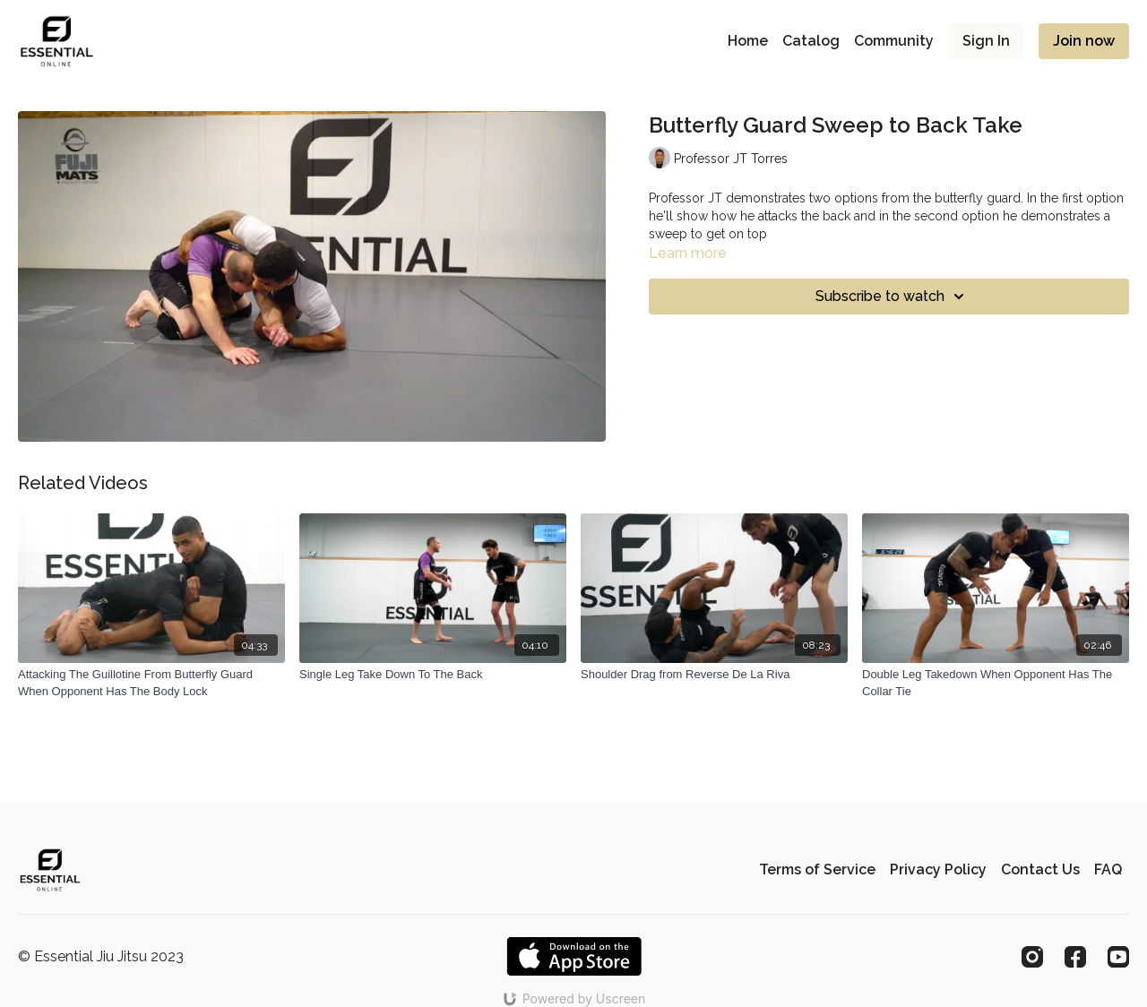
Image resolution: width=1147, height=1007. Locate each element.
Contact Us (1040, 869)
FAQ (1108, 869)
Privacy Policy (938, 869)
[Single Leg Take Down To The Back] (432, 675)
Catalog (811, 40)
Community (894, 40)
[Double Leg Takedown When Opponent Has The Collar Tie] (995, 683)
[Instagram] (1032, 957)
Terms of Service (817, 869)
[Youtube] (1118, 957)
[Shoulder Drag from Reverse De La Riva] (714, 675)
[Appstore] (573, 956)
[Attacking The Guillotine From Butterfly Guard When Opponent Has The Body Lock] (151, 683)
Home (748, 40)
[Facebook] (1075, 957)
